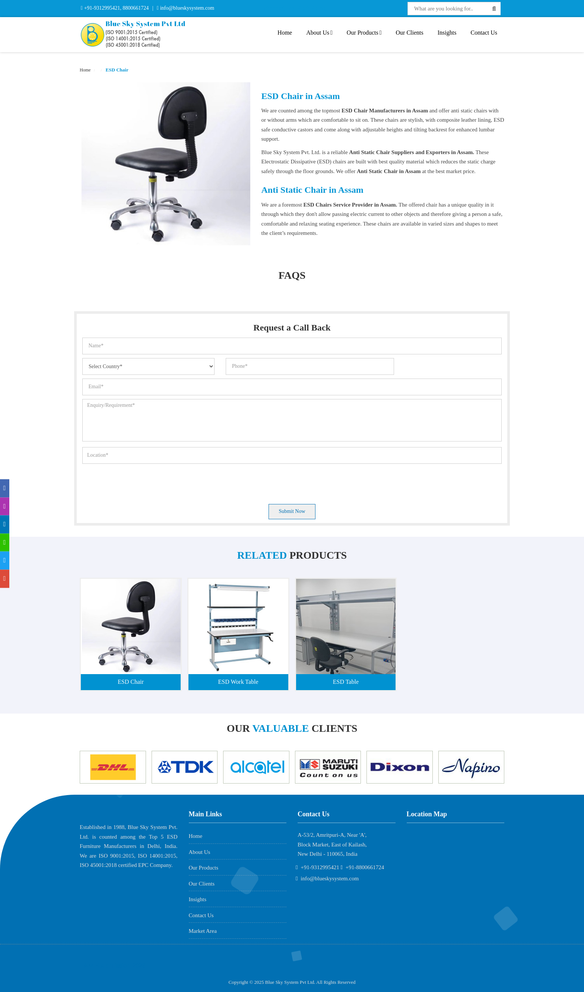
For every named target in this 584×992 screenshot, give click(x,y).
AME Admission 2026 (114, 965)
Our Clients (409, 32)
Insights (447, 32)
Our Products (364, 32)
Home (284, 32)
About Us (319, 32)
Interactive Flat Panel (293, 8)
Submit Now (292, 511)
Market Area (203, 931)
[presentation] (139, 482)
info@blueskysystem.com (186, 8)
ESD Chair (116, 70)
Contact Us (483, 32)
